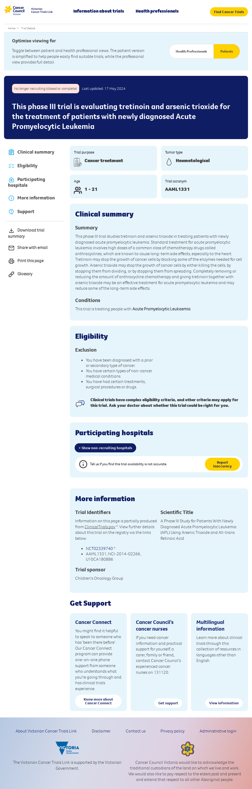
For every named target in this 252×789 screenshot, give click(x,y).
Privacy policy (173, 731)
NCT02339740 (99, 548)
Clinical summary (31, 152)
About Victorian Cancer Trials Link (46, 731)
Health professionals (157, 11)
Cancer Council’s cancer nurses (155, 625)
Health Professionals (191, 51)
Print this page (26, 261)
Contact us (136, 731)
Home (11, 28)
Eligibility (22, 166)
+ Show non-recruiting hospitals (105, 447)
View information (224, 703)
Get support (168, 703)
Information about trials (98, 11)
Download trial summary (26, 233)
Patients (226, 51)
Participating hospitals (26, 182)
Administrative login (218, 731)
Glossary (20, 274)
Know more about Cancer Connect (98, 701)
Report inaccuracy (222, 464)
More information (31, 198)
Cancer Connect (93, 622)
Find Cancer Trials (229, 11)
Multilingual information (210, 625)
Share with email (28, 248)
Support (21, 211)
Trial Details (28, 28)
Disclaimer (101, 731)
